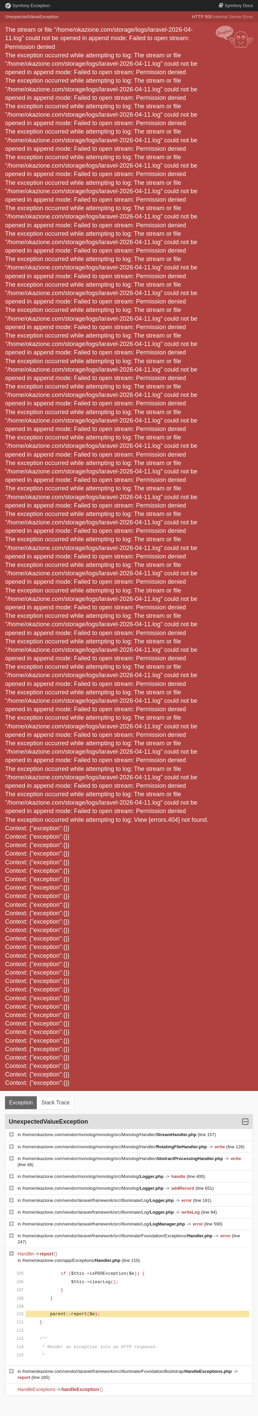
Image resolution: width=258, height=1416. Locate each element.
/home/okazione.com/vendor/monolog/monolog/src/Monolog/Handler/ (110, 1134)
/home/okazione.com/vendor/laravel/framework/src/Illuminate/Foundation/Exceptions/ (118, 1235)
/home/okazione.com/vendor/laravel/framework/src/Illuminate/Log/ (98, 1200)
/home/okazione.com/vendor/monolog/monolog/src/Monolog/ (93, 1176)
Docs (236, 5)
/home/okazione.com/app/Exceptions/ (72, 1260)
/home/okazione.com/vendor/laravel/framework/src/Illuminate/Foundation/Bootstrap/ (127, 1371)
